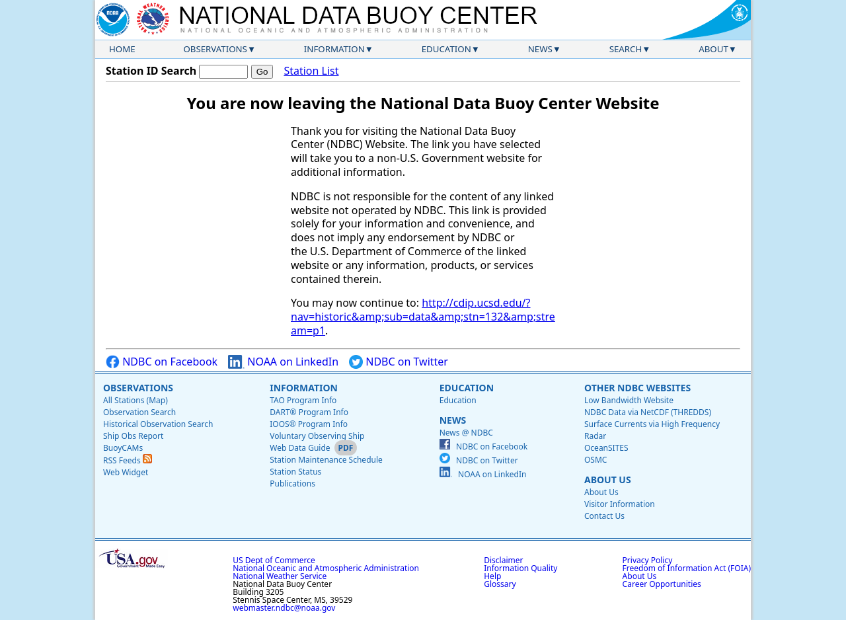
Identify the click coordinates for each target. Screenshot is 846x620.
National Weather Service (280, 576)
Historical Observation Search (158, 424)
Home (122, 49)
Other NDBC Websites (637, 387)
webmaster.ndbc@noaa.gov (284, 607)
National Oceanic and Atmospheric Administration (326, 568)
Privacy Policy (648, 560)
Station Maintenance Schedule (326, 459)
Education (446, 49)
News (540, 49)
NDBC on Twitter (398, 362)
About (713, 49)
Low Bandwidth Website (628, 400)
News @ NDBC (466, 432)
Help (492, 576)
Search (625, 49)
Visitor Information (619, 504)
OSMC (595, 459)
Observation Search (139, 412)
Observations (215, 49)
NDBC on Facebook (161, 362)
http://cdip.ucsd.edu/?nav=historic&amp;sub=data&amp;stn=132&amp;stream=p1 (423, 316)
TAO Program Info (303, 400)
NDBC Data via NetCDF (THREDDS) (647, 412)
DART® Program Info (309, 412)
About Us (607, 479)
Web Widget (125, 472)
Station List (311, 71)
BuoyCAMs (123, 447)
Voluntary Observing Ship (317, 436)
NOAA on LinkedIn (283, 362)
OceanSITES (606, 447)
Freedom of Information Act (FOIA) (687, 568)
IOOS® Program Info (309, 424)
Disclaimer (503, 560)
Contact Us (604, 516)
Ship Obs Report (133, 436)
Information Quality (520, 568)
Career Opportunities (662, 584)
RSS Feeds (127, 460)
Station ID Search (151, 70)
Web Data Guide (300, 447)
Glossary (500, 584)
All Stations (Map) (135, 400)
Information (334, 49)
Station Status (295, 471)
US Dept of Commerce (274, 560)
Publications (292, 483)
